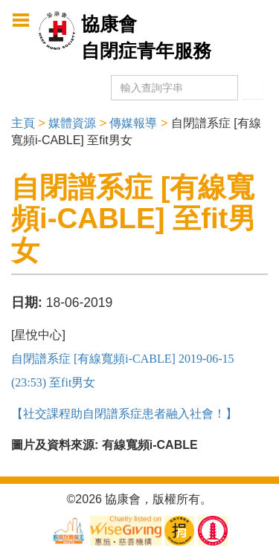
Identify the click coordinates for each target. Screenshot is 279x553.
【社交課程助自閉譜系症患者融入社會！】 (124, 413)
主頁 (23, 123)
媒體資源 (72, 123)
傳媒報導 (133, 123)
